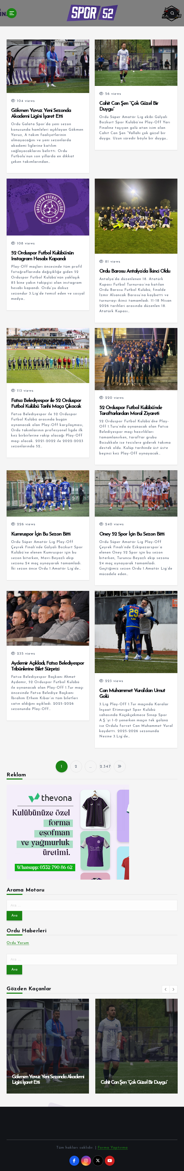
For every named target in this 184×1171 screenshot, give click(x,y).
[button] (166, 989)
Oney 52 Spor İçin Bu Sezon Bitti (131, 534)
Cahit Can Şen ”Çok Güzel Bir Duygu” (134, 1082)
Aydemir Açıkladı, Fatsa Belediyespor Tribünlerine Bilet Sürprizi (47, 666)
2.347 (105, 767)
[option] (48, 1046)
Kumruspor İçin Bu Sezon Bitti (40, 534)
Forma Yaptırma (113, 1147)
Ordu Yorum (18, 943)
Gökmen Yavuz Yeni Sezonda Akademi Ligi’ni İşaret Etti (41, 113)
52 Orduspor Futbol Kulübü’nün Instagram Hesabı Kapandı (42, 256)
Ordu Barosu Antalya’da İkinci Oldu (134, 271)
